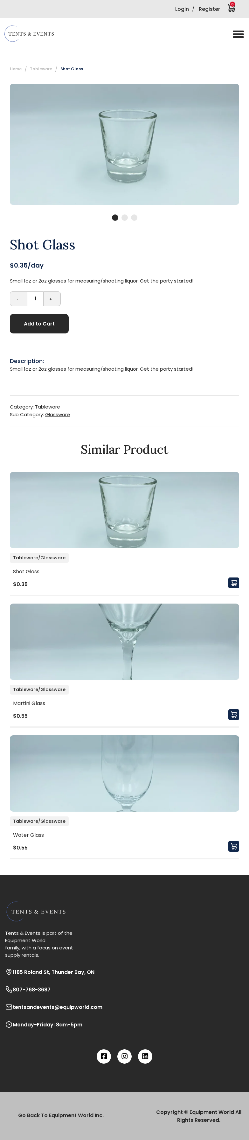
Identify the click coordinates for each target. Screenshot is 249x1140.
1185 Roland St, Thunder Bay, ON (49, 972)
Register (209, 9)
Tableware (41, 69)
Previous (5, 144)
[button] (33, 34)
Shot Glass (71, 69)
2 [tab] (124, 217)
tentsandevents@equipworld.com (53, 1007)
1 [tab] (115, 217)
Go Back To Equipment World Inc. (61, 1115)
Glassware (57, 414)
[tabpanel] (124, 144)
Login (182, 9)
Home (16, 69)
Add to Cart (39, 323)
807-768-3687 (28, 989)
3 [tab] (134, 217)
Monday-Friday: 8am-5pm (43, 1024)
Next (244, 144)
